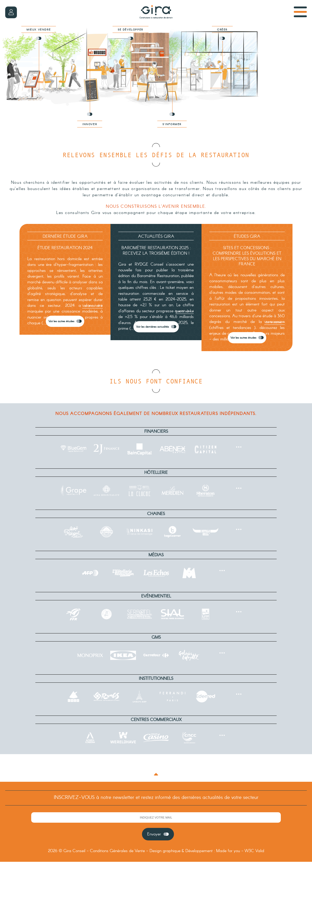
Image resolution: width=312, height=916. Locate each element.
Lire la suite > (185, 311)
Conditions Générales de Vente (117, 851)
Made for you (228, 851)
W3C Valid (254, 851)
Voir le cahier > (92, 306)
